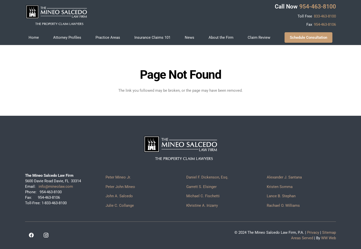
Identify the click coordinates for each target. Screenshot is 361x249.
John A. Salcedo (119, 196)
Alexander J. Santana (284, 177)
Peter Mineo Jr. (118, 177)
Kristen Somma (280, 186)
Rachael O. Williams (283, 205)
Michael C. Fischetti (203, 196)
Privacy (313, 232)
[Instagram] (46, 235)
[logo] (56, 15)
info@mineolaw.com (55, 186)
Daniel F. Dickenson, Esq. (207, 177)
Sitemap (329, 232)
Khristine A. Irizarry (202, 205)
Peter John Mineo (120, 186)
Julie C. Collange (120, 205)
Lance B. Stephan (281, 196)
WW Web (328, 238)
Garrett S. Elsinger (201, 186)
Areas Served (302, 238)
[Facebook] (31, 235)
